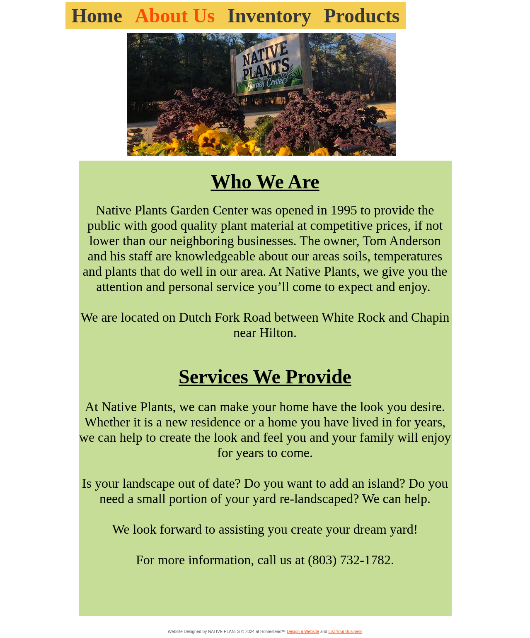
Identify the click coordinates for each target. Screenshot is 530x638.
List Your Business (345, 631)
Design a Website (303, 631)
